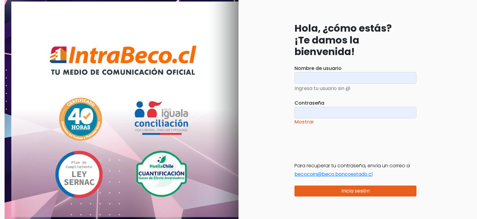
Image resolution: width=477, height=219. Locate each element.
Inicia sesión (355, 190)
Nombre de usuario (318, 68)
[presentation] (340, 140)
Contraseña (309, 102)
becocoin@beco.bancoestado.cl (333, 174)
